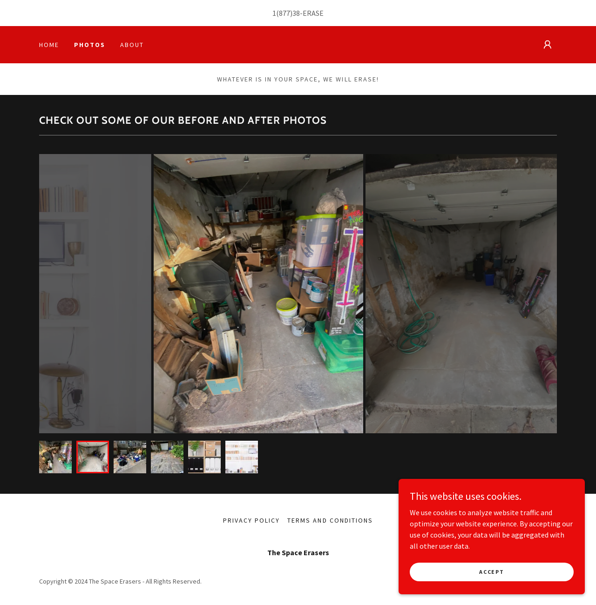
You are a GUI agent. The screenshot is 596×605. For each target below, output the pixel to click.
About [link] (132, 44)
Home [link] (49, 44)
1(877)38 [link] (286, 13)
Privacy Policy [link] (251, 520)
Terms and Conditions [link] (329, 520)
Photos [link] (89, 44)
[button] (547, 44)
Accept (491, 571)
